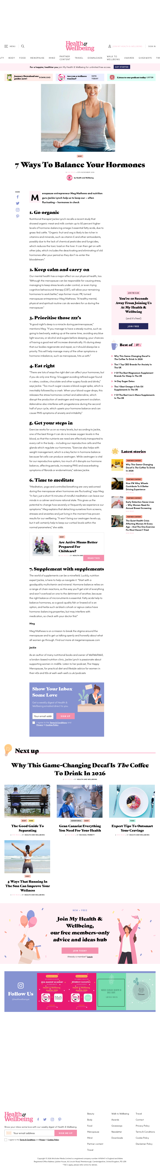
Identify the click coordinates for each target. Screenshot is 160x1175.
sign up (65, 719)
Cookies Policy (53, 728)
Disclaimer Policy (144, 1143)
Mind (52, 58)
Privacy (40, 728)
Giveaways (145, 58)
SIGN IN (152, 47)
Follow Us (23, 1030)
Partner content (65, 59)
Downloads (95, 58)
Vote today (95, 79)
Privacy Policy (142, 1125)
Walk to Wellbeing (113, 59)
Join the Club (133, 295)
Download (45, 79)
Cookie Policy (142, 1137)
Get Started (122, 68)
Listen (150, 79)
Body (12, 58)
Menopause (37, 58)
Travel (79, 58)
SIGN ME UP (65, 1133)
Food (22, 58)
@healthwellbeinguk (23, 1037)
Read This (94, 561)
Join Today (80, 988)
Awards (129, 58)
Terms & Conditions (59, 726)
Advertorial (76, 828)
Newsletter (116, 1131)
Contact (140, 1119)
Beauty (90, 1113)
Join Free (133, 330)
